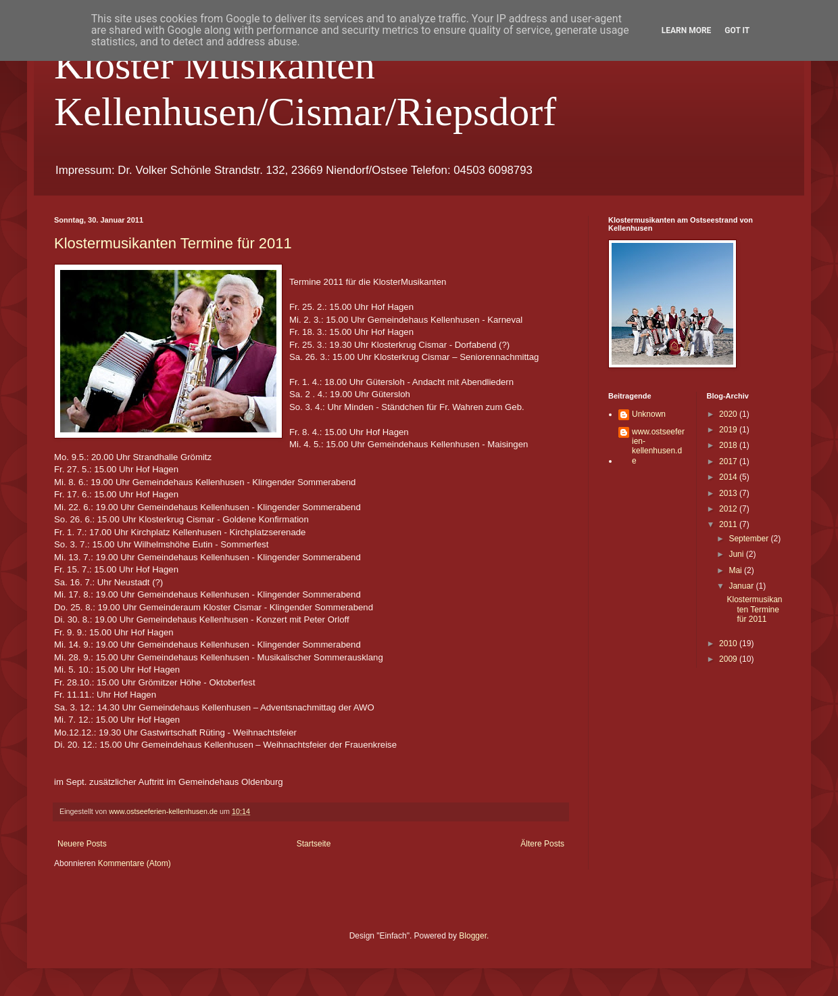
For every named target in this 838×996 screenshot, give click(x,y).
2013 (729, 493)
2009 (729, 659)
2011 (729, 524)
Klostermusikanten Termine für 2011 (173, 243)
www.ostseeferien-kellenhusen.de (658, 446)
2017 (729, 461)
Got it (736, 30)
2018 (729, 445)
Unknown (649, 414)
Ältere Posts (542, 843)
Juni (737, 554)
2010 (729, 643)
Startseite (314, 843)
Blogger (473, 936)
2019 (729, 429)
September (749, 538)
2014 (729, 477)
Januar (742, 586)
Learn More (687, 30)
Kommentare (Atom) (134, 863)
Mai (736, 570)
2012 (729, 509)
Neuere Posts (82, 843)
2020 (729, 414)
